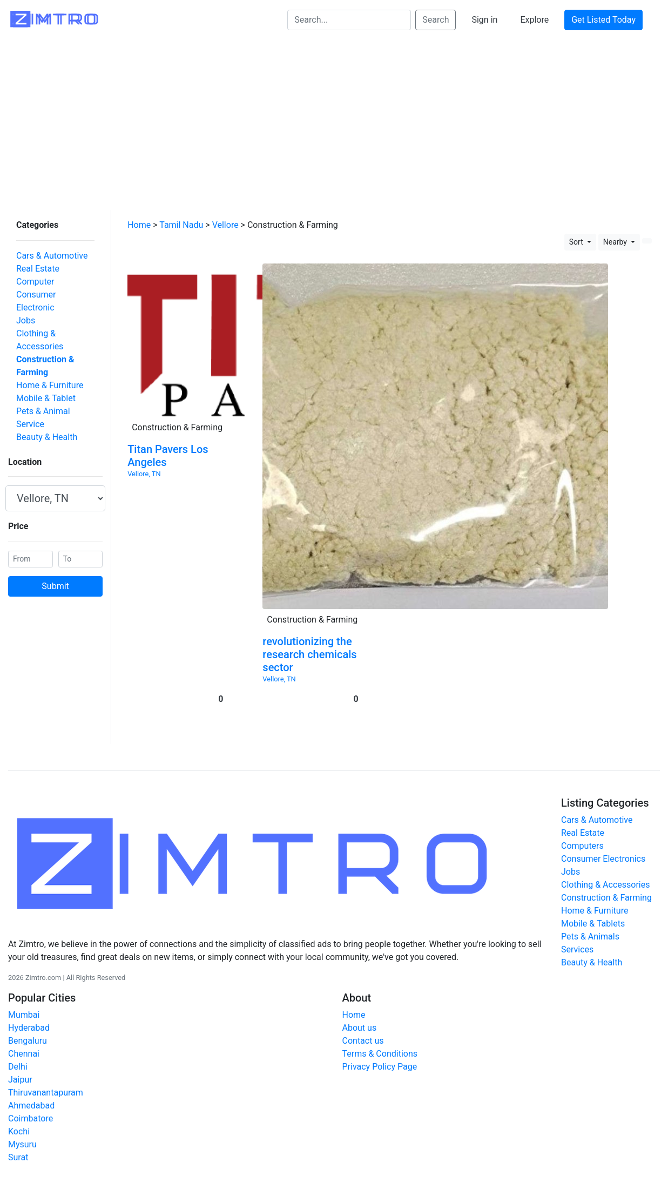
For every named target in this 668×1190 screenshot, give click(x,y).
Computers (582, 837)
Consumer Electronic (48, 286)
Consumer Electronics (603, 850)
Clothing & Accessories (52, 312)
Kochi (19, 1123)
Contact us (363, 1032)
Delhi (18, 1058)
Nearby (616, 233)
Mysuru (22, 1136)
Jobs (17, 299)
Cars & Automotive (43, 247)
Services (577, 941)
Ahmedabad (31, 1097)
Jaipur (20, 1071)
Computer (27, 273)
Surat (18, 1149)
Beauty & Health (38, 389)
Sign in (484, 20)
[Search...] (349, 20)
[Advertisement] (334, 120)
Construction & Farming (54, 325)
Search (435, 20)
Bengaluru (27, 1032)
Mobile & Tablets (593, 915)
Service (22, 376)
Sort (577, 233)
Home (139, 216)
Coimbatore (30, 1110)
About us (359, 1019)
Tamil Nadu (181, 216)
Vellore (225, 216)
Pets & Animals (590, 928)
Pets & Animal (35, 364)
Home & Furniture (41, 338)
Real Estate (29, 260)
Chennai (23, 1045)
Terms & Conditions (380, 1045)
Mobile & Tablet (38, 351)
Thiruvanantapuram (45, 1084)
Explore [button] (534, 20)
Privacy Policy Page (379, 1058)
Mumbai (23, 1006)
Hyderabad (29, 1019)
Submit (55, 538)
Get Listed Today (603, 20)
